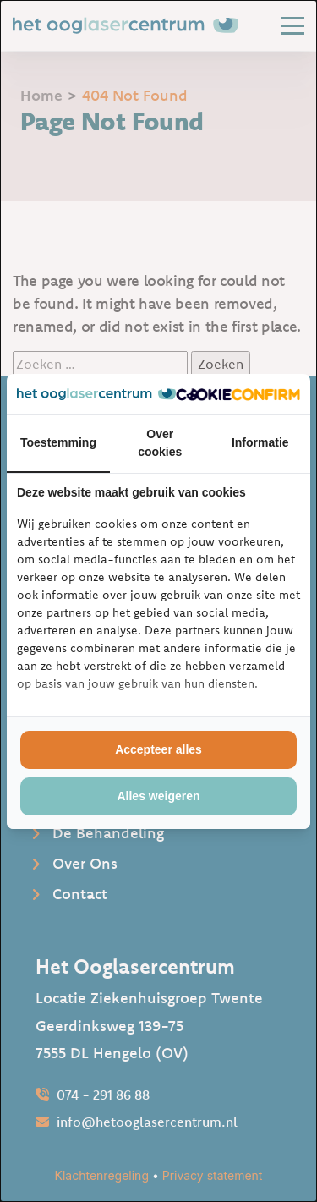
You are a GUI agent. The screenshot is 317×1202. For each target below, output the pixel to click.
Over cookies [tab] (160, 442)
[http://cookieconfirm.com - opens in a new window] (238, 394)
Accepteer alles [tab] (158, 749)
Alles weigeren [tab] (158, 796)
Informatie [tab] (260, 442)
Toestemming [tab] (58, 442)
